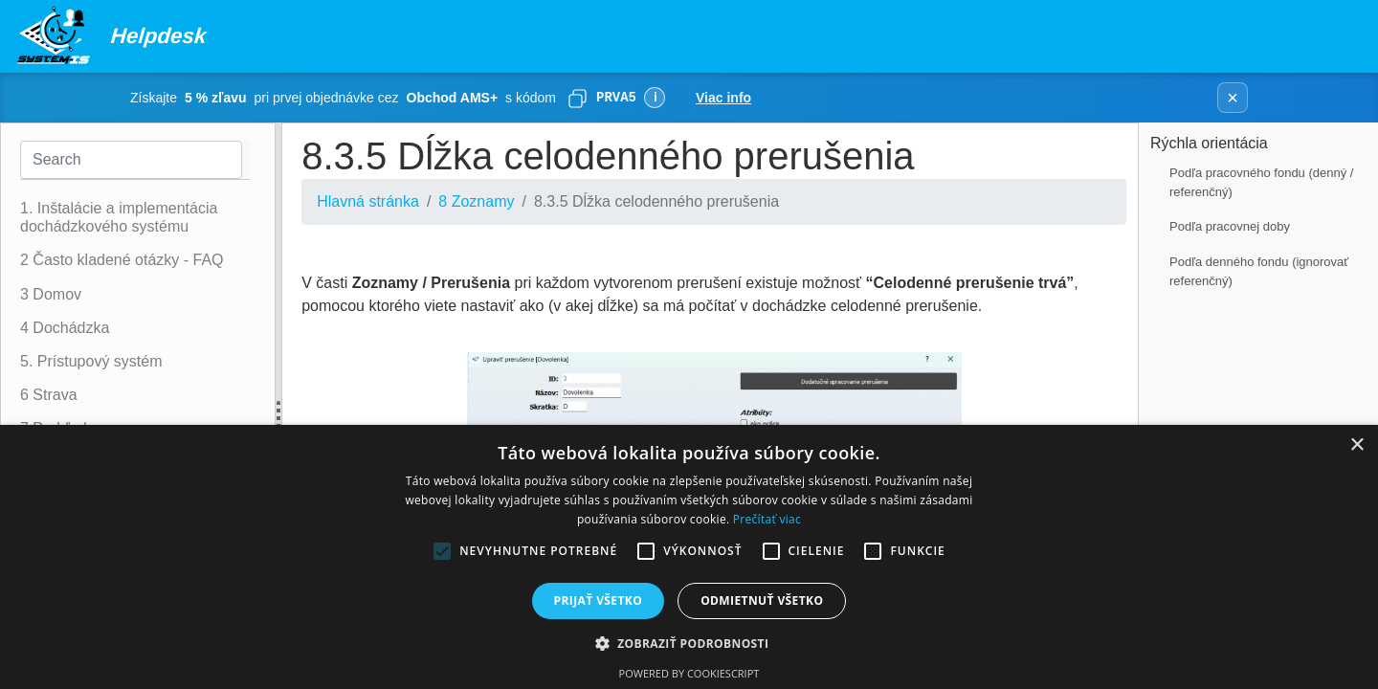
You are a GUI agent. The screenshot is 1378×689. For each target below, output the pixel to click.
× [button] (1356, 445)
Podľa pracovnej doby (1229, 226)
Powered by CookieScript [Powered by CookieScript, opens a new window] (689, 673)
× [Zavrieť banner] (1232, 97)
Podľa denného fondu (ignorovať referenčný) (1258, 271)
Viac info (723, 97)
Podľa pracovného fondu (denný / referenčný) (1261, 182)
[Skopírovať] (577, 97)
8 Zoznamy (476, 201)
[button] (689, 643)
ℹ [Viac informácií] (655, 97)
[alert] (689, 557)
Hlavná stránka (368, 201)
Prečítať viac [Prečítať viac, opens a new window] (767, 519)
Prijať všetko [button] (598, 600)
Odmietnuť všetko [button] (761, 600)
